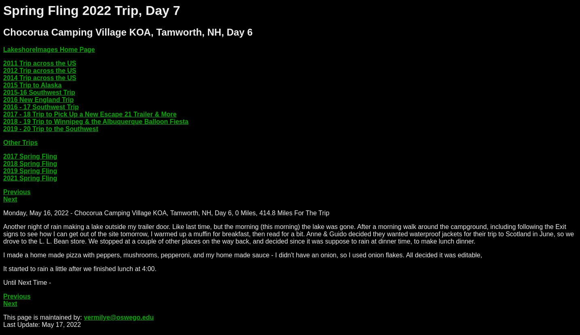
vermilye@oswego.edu (119, 317)
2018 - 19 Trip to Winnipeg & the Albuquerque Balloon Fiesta (95, 121)
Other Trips (20, 142)
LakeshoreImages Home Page (49, 49)
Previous (17, 192)
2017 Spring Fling (30, 156)
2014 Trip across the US (39, 77)
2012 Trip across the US (39, 70)
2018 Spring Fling (30, 163)
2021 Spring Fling (30, 178)
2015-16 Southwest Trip (39, 92)
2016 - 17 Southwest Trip (41, 107)
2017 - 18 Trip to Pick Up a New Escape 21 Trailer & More (90, 114)
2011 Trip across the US (39, 63)
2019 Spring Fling (30, 171)
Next (10, 199)
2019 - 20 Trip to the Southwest (50, 128)
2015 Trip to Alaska (32, 85)
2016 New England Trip (38, 99)
